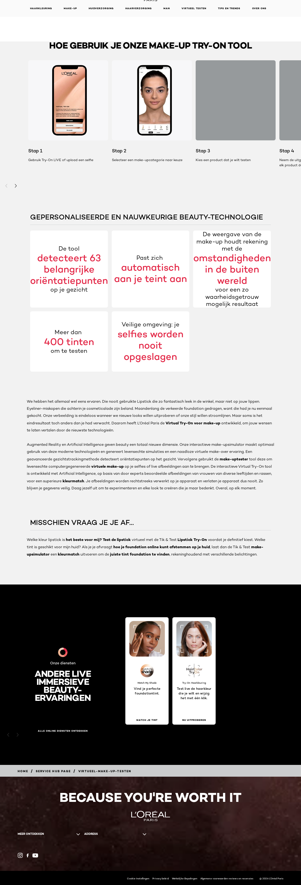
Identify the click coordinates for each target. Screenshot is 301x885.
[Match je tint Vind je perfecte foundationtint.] (147, 720)
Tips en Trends (229, 8)
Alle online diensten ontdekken (63, 731)
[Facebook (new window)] (28, 855)
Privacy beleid (160, 878)
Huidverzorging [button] (101, 8)
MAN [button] (166, 8)
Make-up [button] (70, 8)
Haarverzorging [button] (138, 8)
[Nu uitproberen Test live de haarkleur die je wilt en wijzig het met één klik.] (194, 720)
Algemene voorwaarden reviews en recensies (226, 878)
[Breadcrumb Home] (23, 771)
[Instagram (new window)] (20, 855)
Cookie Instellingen (138, 878)
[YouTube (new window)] (35, 855)
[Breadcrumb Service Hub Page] (53, 771)
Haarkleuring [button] (41, 8)
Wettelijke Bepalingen (184, 878)
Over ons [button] (259, 8)
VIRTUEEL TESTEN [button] (194, 8)
